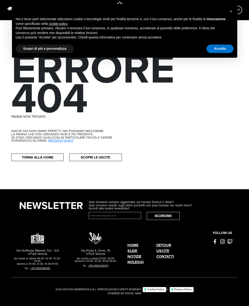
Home (132, 245)
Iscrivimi (163, 216)
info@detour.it (61, 140)
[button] (231, 11)
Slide (132, 250)
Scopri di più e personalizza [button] (44, 48)
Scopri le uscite (95, 157)
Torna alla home (37, 157)
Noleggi (135, 262)
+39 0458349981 (40, 268)
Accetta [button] (220, 48)
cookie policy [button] (58, 24)
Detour (163, 245)
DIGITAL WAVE (133, 293)
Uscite (162, 250)
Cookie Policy (155, 289)
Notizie (134, 256)
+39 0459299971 (98, 266)
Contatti (165, 256)
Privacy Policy (183, 289)
